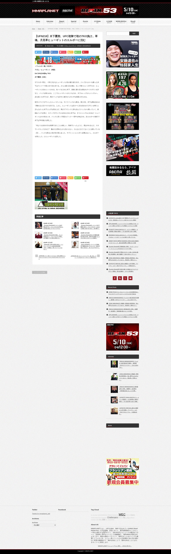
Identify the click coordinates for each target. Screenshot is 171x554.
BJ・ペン (126, 517)
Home (33, 28)
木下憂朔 (61, 45)
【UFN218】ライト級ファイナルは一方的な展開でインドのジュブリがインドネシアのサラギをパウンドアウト (52, 257)
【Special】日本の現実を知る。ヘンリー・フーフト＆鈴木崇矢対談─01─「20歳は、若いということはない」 (53, 247)
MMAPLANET (89, 551)
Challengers (112, 517)
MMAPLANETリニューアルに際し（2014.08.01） (115, 546)
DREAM (110, 515)
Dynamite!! (104, 517)
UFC (43, 28)
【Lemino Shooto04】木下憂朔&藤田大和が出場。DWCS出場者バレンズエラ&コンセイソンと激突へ (90, 236)
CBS (97, 519)
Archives (35, 522)
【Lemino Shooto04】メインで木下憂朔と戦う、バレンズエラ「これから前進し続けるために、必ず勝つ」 (90, 227)
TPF (103, 519)
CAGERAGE (111, 519)
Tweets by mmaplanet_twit (41, 514)
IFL (106, 519)
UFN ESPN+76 (86, 45)
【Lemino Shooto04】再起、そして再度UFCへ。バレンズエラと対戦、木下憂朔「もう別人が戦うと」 (53, 236)
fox (91, 515)
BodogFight (115, 515)
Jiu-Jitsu (95, 515)
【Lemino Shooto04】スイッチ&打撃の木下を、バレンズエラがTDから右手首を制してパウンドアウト (53, 227)
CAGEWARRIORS (102, 515)
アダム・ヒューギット (70, 45)
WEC (122, 514)
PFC (100, 519)
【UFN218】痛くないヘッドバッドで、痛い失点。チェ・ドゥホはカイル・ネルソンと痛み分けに (83, 256)
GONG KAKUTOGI (96, 517)
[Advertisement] (67, 155)
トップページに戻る (39, 272)
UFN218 (79, 45)
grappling (93, 519)
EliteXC (133, 515)
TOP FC (128, 515)
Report (39, 28)
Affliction (132, 517)
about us (121, 517)
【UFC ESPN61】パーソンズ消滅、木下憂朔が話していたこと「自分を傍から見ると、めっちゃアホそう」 (90, 246)
